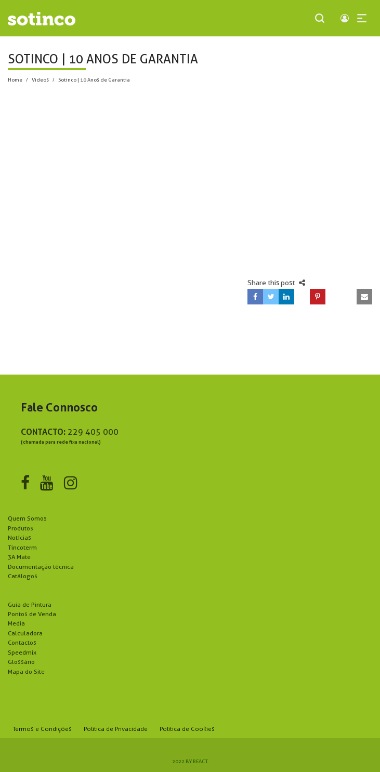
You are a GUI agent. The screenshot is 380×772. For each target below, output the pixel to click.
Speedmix (22, 652)
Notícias (19, 537)
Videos (40, 79)
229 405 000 (93, 432)
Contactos (22, 642)
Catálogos (22, 576)
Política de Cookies (187, 729)
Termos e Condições (42, 729)
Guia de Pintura (29, 604)
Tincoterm (22, 547)
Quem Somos (27, 518)
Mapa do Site (26, 671)
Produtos (20, 528)
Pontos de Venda (32, 614)
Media (16, 623)
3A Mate (19, 557)
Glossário (21, 661)
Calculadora (25, 633)
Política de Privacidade (116, 729)
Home (15, 79)
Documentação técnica (41, 566)
